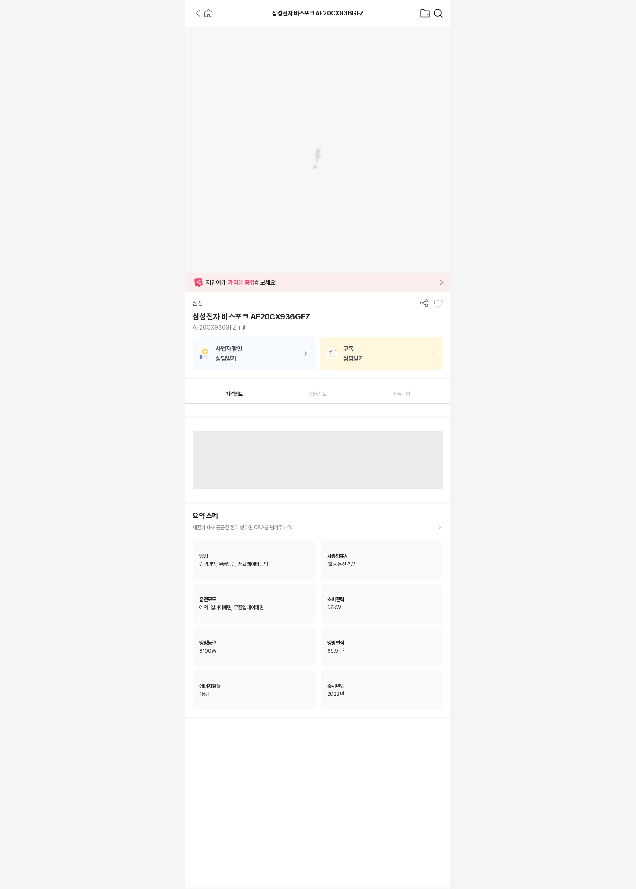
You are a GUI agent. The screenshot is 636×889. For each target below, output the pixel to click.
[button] (318, 282)
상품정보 (318, 394)
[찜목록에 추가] (438, 303)
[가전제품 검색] (438, 13)
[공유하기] (424, 303)
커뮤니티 (401, 394)
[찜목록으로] (425, 13)
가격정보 (234, 394)
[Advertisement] (93, 159)
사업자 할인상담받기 (229, 353)
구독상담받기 (353, 353)
